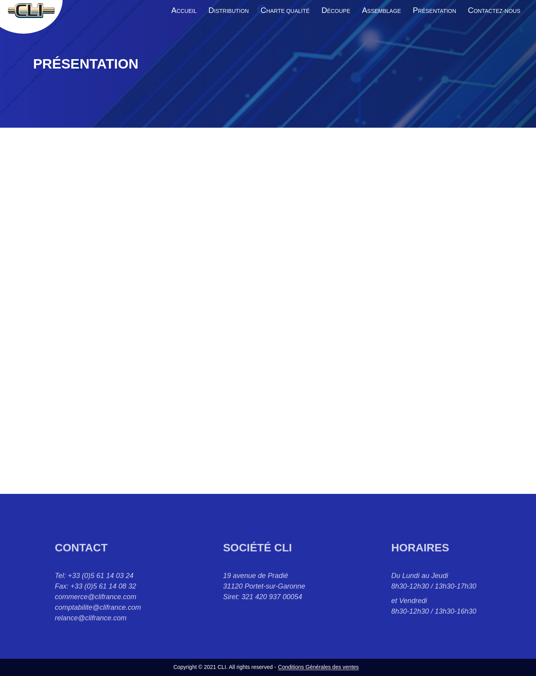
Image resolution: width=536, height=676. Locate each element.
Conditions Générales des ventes (318, 667)
